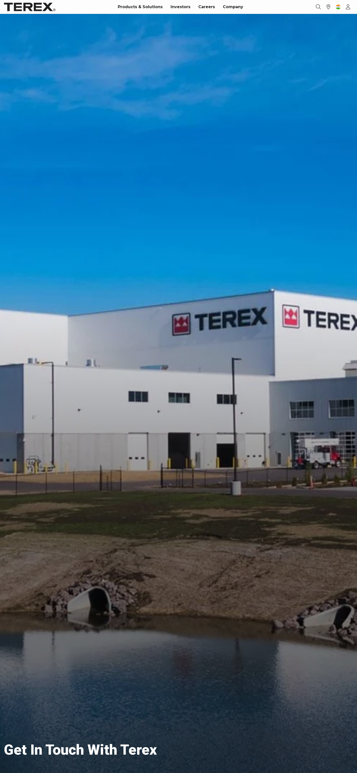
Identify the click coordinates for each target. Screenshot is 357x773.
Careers (206, 6)
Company (233, 6)
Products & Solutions (140, 6)
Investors (180, 6)
